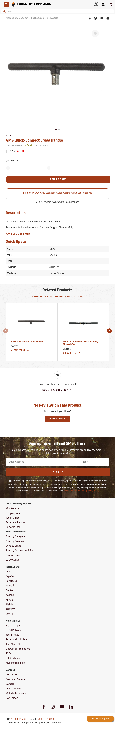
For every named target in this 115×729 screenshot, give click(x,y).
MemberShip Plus (15, 662)
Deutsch (10, 590)
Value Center (13, 559)
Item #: (41, 145)
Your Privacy (12, 634)
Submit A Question (57, 390)
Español (10, 576)
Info (8, 571)
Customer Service (15, 679)
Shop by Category (15, 536)
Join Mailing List (14, 644)
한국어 (9, 613)
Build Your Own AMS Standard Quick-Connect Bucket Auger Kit (57, 192)
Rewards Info (13, 527)
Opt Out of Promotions (18, 648)
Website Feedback (16, 693)
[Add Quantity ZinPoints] (48, 168)
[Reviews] (14, 145)
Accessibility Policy (16, 639)
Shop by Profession (16, 541)
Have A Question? (18, 234)
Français (10, 585)
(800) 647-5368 (19, 719)
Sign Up (58, 472)
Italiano (10, 595)
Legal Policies (13, 630)
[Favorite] (95, 33)
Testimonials (12, 517)
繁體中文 (10, 608)
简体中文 (10, 604)
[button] (5, 330)
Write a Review (57, 419)
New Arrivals (13, 555)
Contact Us (12, 674)
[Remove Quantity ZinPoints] (8, 168)
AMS (8, 136)
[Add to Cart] (58, 179)
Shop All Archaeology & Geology (57, 296)
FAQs (9, 653)
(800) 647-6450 (46, 719)
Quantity (12, 161)
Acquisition (12, 698)
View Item (20, 350)
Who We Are (12, 508)
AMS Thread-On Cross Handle (27, 342)
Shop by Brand (13, 545)
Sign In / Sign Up (14, 625)
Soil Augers (52, 18)
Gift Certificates (14, 658)
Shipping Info (13, 513)
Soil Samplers (37, 18)
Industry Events (14, 688)
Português (11, 581)
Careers (10, 684)
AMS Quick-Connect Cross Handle (34, 140)
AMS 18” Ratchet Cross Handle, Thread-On (80, 343)
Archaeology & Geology (17, 18)
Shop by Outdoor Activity (19, 550)
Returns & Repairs (15, 522)
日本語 (9, 599)
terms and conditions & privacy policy (81, 490)
